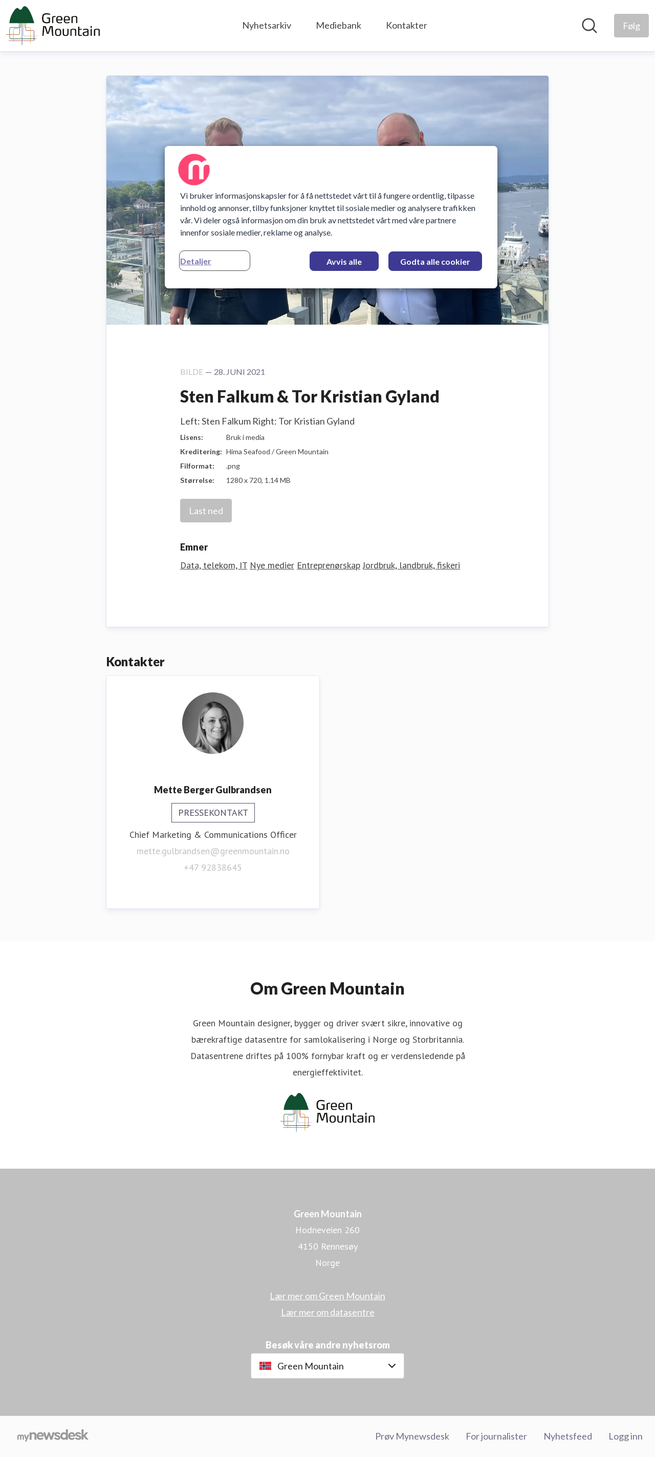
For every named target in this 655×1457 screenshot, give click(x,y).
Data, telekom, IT (213, 565)
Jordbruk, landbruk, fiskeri (411, 565)
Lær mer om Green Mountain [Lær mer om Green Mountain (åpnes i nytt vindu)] (327, 1295)
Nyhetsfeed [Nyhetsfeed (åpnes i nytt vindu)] (567, 1436)
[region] (331, 217)
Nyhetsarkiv (266, 25)
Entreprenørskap (328, 565)
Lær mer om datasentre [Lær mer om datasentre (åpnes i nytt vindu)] (328, 1312)
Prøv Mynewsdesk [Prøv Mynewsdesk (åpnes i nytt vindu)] (412, 1436)
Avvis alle (344, 261)
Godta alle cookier (435, 261)
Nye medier (272, 565)
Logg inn (625, 1436)
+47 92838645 (213, 867)
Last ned (206, 510)
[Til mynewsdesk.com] (53, 1436)
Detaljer (195, 261)
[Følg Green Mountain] (631, 25)
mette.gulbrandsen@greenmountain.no (213, 851)
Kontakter (406, 25)
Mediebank (338, 25)
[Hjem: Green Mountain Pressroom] (53, 25)
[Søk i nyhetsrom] (589, 25)
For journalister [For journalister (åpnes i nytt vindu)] (496, 1436)
